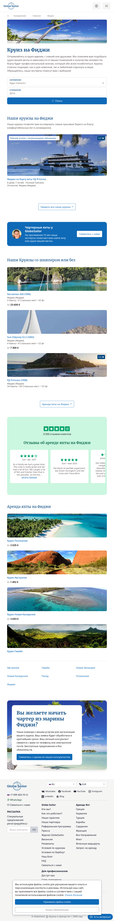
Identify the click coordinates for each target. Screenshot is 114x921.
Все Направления (86, 835)
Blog (60, 796)
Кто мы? (46, 809)
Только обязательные (57, 909)
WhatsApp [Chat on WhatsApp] (14, 799)
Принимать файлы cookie (57, 901)
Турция (80, 817)
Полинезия (82, 676)
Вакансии (47, 839)
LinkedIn (47, 796)
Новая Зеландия (85, 667)
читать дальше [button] (29, 477)
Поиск (57, 100)
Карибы (80, 822)
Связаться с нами (18, 804)
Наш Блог (47, 856)
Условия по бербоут (53, 852)
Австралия (13, 667)
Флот (79, 839)
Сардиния (82, 826)
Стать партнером (51, 879)
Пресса (46, 830)
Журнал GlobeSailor (53, 835)
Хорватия (81, 813)
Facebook (64, 791)
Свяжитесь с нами (89, 234)
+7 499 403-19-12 (17, 794)
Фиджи (11, 684)
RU (62, 784)
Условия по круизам (53, 848)
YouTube (80, 791)
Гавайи (46, 667)
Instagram (95, 791)
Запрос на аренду (86, 848)
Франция (81, 830)
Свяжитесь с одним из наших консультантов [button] (44, 757)
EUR (92, 784)
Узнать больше (73, 895)
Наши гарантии (51, 817)
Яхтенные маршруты (88, 843)
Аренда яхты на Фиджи (57, 404)
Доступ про (48, 875)
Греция (80, 809)
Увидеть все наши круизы (57, 207)
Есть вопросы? (100, 916)
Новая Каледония (17, 676)
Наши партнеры (51, 822)
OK (34, 829)
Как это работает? (52, 813)
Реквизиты (48, 843)
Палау (45, 676)
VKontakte (48, 791)
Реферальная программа (56, 826)
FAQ (44, 860)
